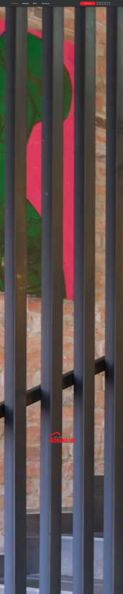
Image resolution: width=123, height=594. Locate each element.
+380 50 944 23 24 (104, 2)
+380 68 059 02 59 (104, 4)
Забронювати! (88, 3)
